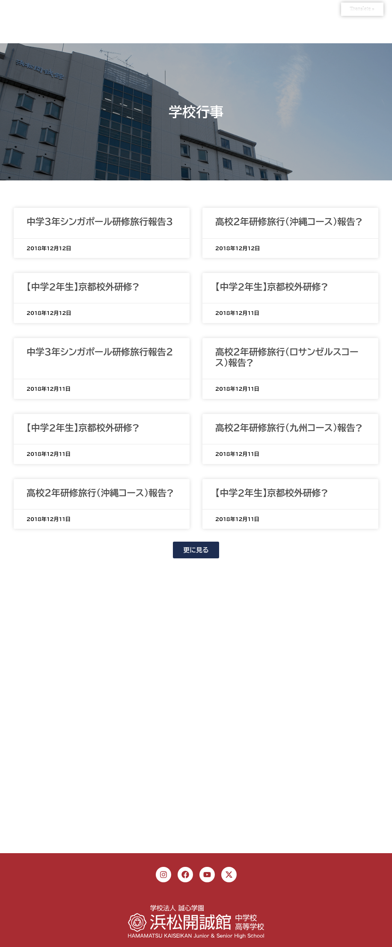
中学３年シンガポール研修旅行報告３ (100, 221)
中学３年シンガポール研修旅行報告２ (100, 352)
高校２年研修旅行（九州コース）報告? (288, 427)
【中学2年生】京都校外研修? (83, 286)
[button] (196, 550)
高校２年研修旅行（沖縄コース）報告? (288, 221)
